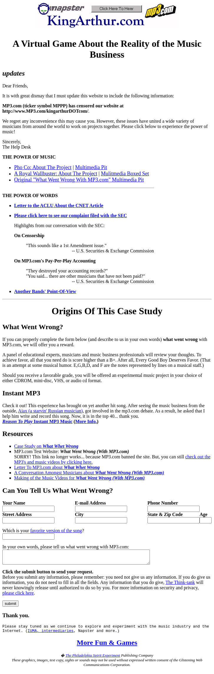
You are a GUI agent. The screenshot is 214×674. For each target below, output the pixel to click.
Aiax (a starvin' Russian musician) (50, 410)
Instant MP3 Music (37, 421)
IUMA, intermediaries (51, 635)
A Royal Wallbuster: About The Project (55, 174)
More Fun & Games (107, 647)
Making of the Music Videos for (79, 477)
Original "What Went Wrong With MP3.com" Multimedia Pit (79, 180)
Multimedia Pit (91, 167)
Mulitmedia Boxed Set (125, 174)
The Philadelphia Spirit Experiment (93, 660)
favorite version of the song (56, 530)
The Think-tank (180, 585)
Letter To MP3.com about (57, 467)
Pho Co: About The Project (43, 167)
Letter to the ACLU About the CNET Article (58, 205)
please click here (18, 595)
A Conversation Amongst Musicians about (89, 472)
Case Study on (46, 446)
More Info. (86, 421)
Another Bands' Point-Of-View (45, 291)
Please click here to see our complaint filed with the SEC (70, 215)
